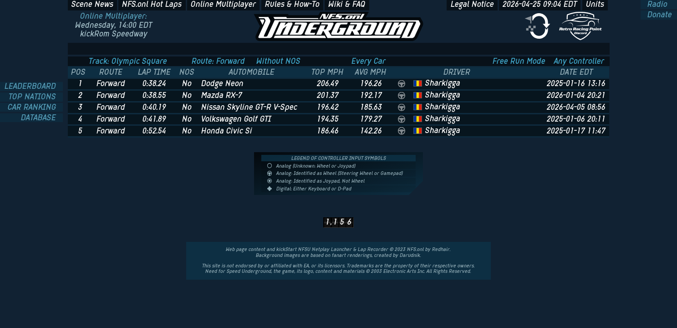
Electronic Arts (399, 271)
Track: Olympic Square (128, 61)
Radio (656, 4)
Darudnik (410, 255)
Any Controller (579, 61)
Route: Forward (218, 61)
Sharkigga (442, 83)
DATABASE (39, 118)
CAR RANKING (33, 107)
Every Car (368, 61)
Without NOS (278, 61)
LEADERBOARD (31, 86)
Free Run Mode (519, 61)
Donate (659, 15)
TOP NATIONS (33, 97)
